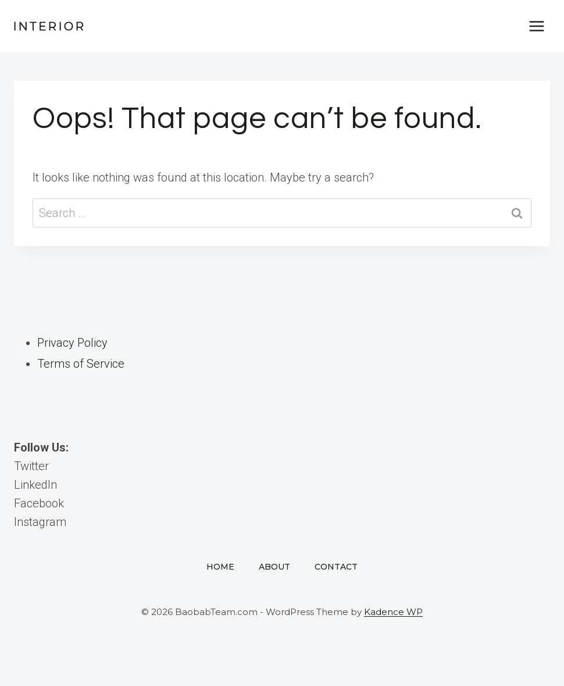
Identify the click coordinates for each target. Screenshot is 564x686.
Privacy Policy (72, 343)
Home (220, 566)
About (274, 566)
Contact (336, 566)
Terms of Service (80, 364)
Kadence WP (393, 611)
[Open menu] (536, 26)
